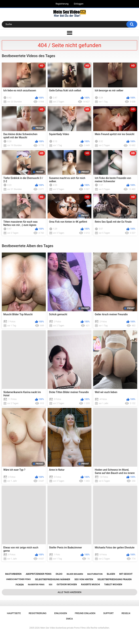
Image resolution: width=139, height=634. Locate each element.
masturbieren (13, 574)
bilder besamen (75, 574)
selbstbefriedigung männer (52, 579)
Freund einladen (85, 613)
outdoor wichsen (67, 584)
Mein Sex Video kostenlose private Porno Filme (63, 628)
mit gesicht (125, 574)
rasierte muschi (90, 584)
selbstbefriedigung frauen (114, 579)
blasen (111, 574)
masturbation (94, 574)
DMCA (69, 618)
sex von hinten (83, 579)
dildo (59, 574)
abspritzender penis (38, 574)
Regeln (126, 613)
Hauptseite (14, 613)
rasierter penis (36, 584)
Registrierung (62, 4)
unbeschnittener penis (18, 579)
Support (108, 613)
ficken (20, 584)
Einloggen (78, 4)
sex (50, 584)
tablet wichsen (113, 584)
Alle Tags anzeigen (69, 592)
